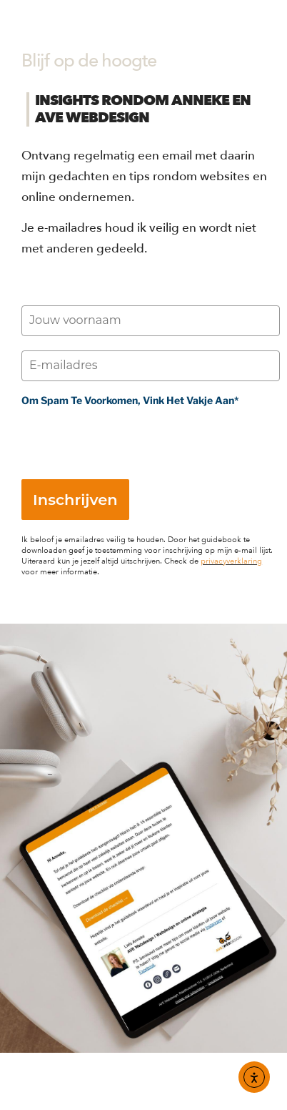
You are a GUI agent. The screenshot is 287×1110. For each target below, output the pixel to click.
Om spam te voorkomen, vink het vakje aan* (130, 401)
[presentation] (129, 437)
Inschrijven (75, 500)
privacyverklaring (231, 561)
